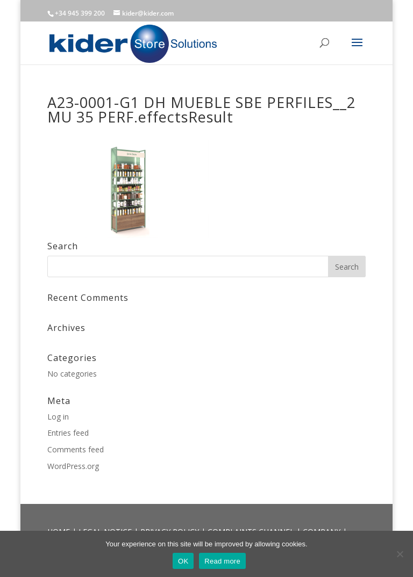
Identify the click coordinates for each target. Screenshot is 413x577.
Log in (58, 417)
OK (183, 561)
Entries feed (68, 433)
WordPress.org (73, 466)
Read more (222, 561)
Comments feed (75, 449)
